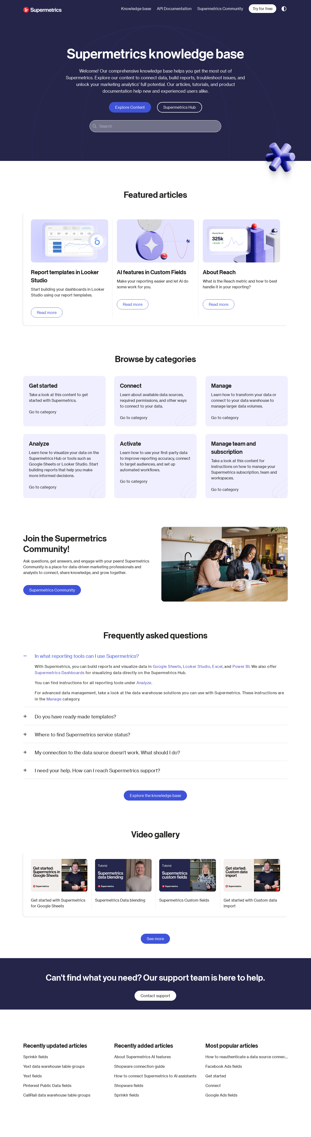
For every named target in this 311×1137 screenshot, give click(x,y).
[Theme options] (284, 8)
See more (155, 938)
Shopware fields (128, 1085)
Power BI (240, 666)
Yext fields (32, 1076)
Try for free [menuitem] (262, 8)
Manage (54, 699)
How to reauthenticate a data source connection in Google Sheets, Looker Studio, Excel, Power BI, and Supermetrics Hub (246, 1056)
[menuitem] (136, 8)
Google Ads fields (221, 1095)
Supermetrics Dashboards (59, 672)
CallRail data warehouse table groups (56, 1095)
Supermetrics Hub (179, 107)
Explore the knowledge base (155, 795)
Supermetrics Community (52, 590)
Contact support (155, 995)
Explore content (130, 107)
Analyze (143, 682)
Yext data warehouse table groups (54, 1066)
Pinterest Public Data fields (47, 1085)
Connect (213, 1085)
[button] (42, 9)
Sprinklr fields (35, 1056)
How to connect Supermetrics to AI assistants (155, 1076)
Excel (217, 666)
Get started (215, 1076)
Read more (47, 312)
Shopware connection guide (139, 1066)
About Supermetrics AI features (142, 1056)
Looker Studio (196, 666)
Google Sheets (167, 666)
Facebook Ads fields (223, 1066)
